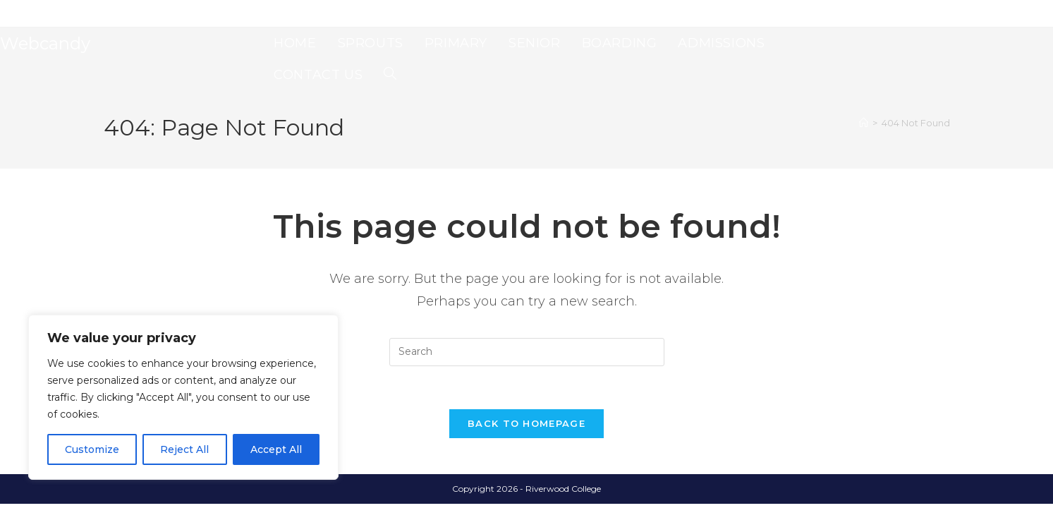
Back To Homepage (526, 423)
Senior (239, 13)
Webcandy (45, 43)
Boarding (281, 13)
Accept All (276, 449)
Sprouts (155, 13)
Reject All (184, 449)
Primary (198, 13)
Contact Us (390, 13)
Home (116, 13)
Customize (92, 449)
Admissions (334, 13)
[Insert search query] (526, 352)
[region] (183, 397)
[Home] (863, 122)
